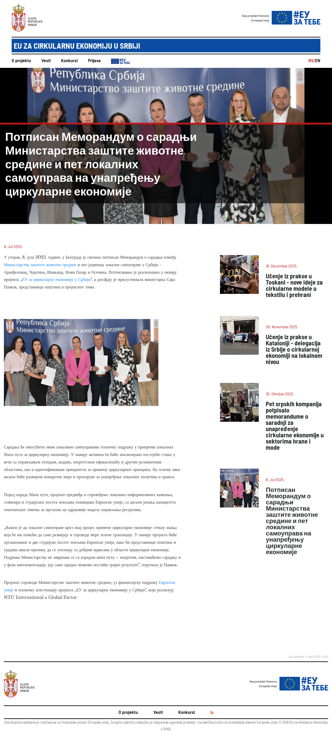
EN (317, 60)
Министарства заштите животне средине (40, 264)
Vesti (46, 60)
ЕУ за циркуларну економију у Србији (56, 279)
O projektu (21, 60)
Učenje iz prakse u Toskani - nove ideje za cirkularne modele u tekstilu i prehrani (294, 285)
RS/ (311, 60)
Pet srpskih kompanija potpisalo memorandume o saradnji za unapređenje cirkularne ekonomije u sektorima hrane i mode (295, 425)
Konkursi (69, 60)
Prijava (94, 60)
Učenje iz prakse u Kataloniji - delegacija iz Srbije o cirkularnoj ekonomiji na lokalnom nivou (294, 349)
